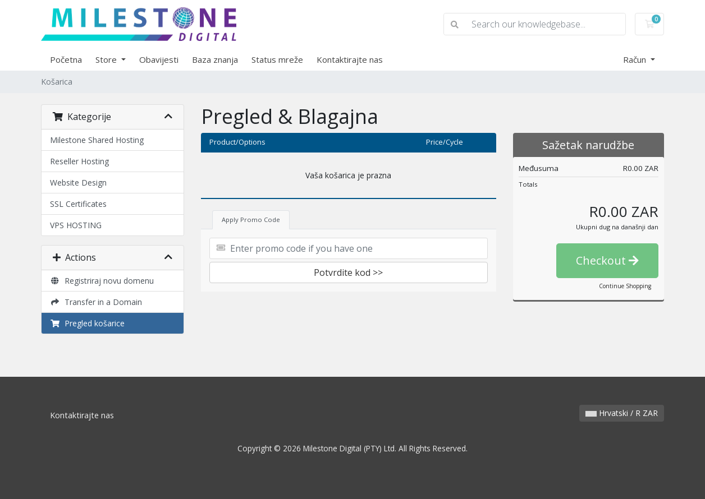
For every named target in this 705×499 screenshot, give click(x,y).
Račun (635, 59)
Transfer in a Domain (96, 302)
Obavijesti (158, 59)
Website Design (78, 182)
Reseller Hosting (79, 161)
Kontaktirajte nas (350, 59)
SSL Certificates (78, 203)
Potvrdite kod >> (348, 272)
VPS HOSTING (76, 225)
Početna (66, 59)
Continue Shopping (625, 286)
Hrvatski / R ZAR (621, 413)
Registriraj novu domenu (102, 280)
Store (107, 59)
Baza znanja (215, 59)
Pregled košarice (87, 323)
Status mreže (277, 59)
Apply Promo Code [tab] (251, 219)
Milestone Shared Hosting (97, 140)
